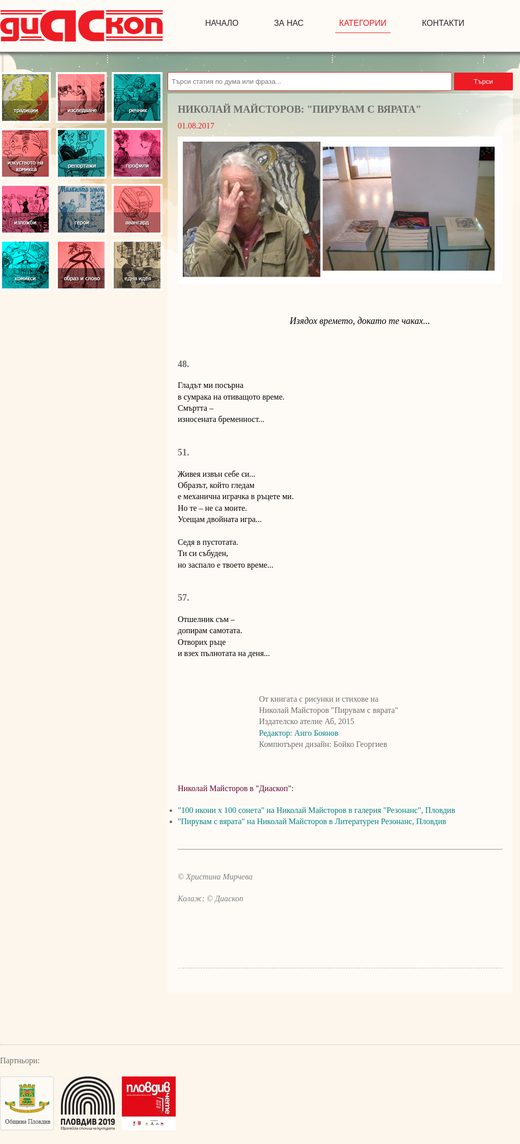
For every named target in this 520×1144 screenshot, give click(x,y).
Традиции (25, 97)
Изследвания (81, 97)
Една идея (137, 265)
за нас (289, 23)
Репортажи (81, 153)
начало (222, 23)
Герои (81, 209)
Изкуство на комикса (25, 153)
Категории (362, 23)
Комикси (25, 265)
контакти (443, 23)
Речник (137, 97)
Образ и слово (81, 265)
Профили (137, 153)
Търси (483, 81)
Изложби (25, 209)
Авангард (137, 209)
